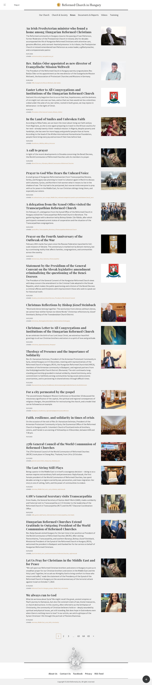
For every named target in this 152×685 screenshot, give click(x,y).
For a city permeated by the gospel (50, 392)
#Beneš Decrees (36, 163)
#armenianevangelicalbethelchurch (65, 385)
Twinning (114, 15)
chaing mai (47, 461)
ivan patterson (46, 56)
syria (50, 489)
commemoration (36, 56)
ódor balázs (57, 83)
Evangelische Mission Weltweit (44, 83)
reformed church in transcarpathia (56, 515)
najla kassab (61, 489)
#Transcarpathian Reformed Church (66, 229)
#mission (52, 143)
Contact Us (65, 673)
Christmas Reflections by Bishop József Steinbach (61, 305)
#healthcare (35, 143)
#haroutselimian (36, 385)
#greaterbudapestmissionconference (57, 411)
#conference (42, 411)
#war (41, 259)
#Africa (47, 143)
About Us (53, 673)
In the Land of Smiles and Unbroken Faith (55, 119)
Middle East (54, 197)
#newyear (52, 345)
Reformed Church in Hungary (40, 588)
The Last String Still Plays (44, 468)
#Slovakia (45, 163)
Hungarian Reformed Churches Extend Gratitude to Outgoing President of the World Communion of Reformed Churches (58, 525)
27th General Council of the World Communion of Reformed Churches (61, 446)
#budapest (34, 411)
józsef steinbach (36, 553)
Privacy (88, 673)
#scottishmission (82, 385)
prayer (51, 588)
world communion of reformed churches (57, 553)
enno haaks (70, 515)
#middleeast (50, 385)
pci (52, 56)
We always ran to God (41, 595)
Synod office (35, 229)
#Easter (55, 112)
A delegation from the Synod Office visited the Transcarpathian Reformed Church (58, 206)
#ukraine (46, 259)
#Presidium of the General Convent (41, 112)
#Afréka (41, 143)
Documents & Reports (88, 15)
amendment (41, 298)
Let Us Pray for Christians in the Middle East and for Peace (60, 562)
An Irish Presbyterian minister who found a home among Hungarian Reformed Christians (58, 30)
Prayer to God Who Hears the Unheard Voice (57, 173)
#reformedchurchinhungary (62, 321)
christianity (64, 588)
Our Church (44, 15)
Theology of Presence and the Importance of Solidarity (57, 353)
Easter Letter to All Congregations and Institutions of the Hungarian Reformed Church (60, 91)
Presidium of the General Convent (65, 298)
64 (83, 636)
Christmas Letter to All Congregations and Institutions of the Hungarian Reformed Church (60, 329)
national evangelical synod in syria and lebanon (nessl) (74, 197)
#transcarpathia (54, 259)
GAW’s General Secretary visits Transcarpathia (59, 496)
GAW (32, 515)
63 (78, 636)
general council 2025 (37, 461)
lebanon (54, 489)
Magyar (17, 5)
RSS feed (99, 673)
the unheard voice (36, 197)
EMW (32, 83)
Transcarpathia (43, 229)
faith (50, 622)
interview (34, 489)
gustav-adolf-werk (40, 515)
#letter (60, 112)
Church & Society (60, 15)
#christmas (34, 321)
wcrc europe (46, 197)
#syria (44, 385)
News (72, 15)
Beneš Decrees (49, 298)
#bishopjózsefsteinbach (46, 321)
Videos (104, 15)
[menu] (5, 5)
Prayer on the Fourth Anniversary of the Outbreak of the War (54, 238)
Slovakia (34, 298)
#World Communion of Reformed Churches (61, 163)
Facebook (78, 673)
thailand (54, 461)
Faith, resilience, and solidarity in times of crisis (60, 418)
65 (88, 636)
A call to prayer (37, 150)
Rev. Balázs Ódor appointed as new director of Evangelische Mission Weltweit (58, 65)
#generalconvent (44, 345)
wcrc (92, 197)
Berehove (52, 229)
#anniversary (35, 259)
